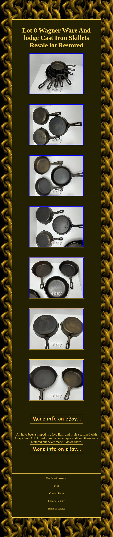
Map (56, 485)
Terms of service (56, 508)
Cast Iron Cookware (56, 478)
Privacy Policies (56, 501)
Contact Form (56, 493)
